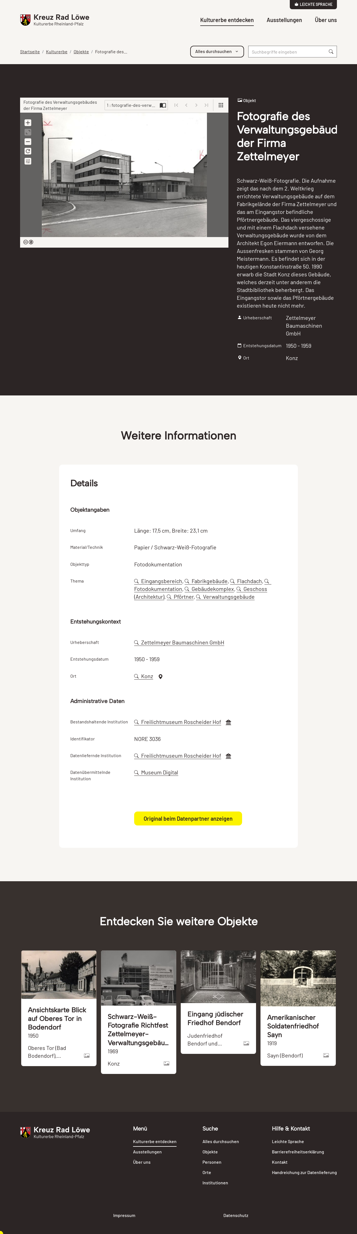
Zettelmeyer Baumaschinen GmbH (179, 642)
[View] (221, 105)
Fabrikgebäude (206, 581)
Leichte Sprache (313, 4)
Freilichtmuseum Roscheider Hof (177, 721)
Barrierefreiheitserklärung (298, 1151)
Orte (206, 1172)
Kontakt (280, 1162)
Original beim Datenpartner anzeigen (188, 818)
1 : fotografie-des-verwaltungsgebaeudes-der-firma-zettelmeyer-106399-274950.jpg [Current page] (132, 105)
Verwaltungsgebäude (225, 596)
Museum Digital (156, 772)
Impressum (124, 1215)
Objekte (81, 51)
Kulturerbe (56, 51)
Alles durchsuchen (220, 1141)
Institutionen (215, 1182)
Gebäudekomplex (209, 588)
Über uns (326, 19)
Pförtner (180, 596)
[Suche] (287, 51)
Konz (143, 676)
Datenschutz (235, 1215)
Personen (211, 1162)
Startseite (30, 51)
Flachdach (246, 581)
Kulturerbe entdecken (227, 19)
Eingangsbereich (158, 581)
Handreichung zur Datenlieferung (304, 1172)
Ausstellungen (284, 19)
